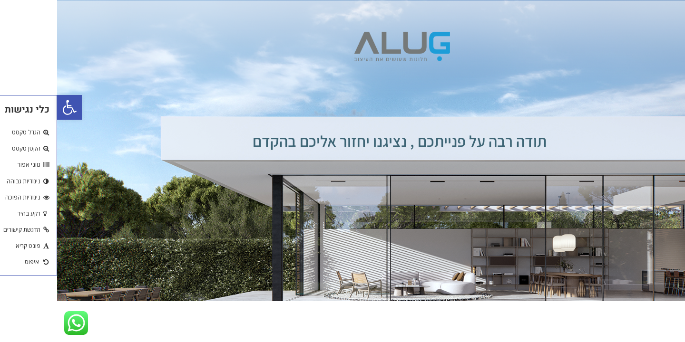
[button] (12, 107)
